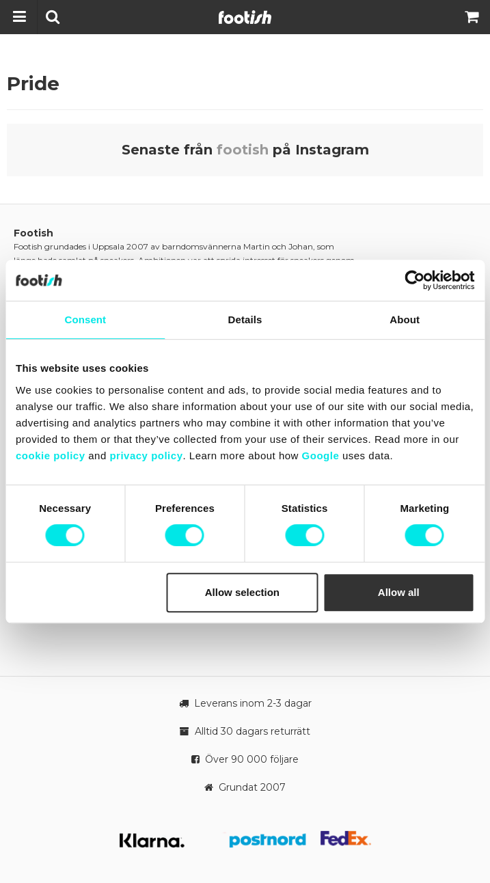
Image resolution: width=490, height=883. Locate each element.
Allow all (399, 592)
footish (243, 149)
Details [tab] (245, 319)
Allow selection (242, 592)
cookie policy (50, 455)
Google (321, 455)
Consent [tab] (85, 319)
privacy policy (145, 455)
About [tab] (405, 319)
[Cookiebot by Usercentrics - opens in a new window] (414, 280)
